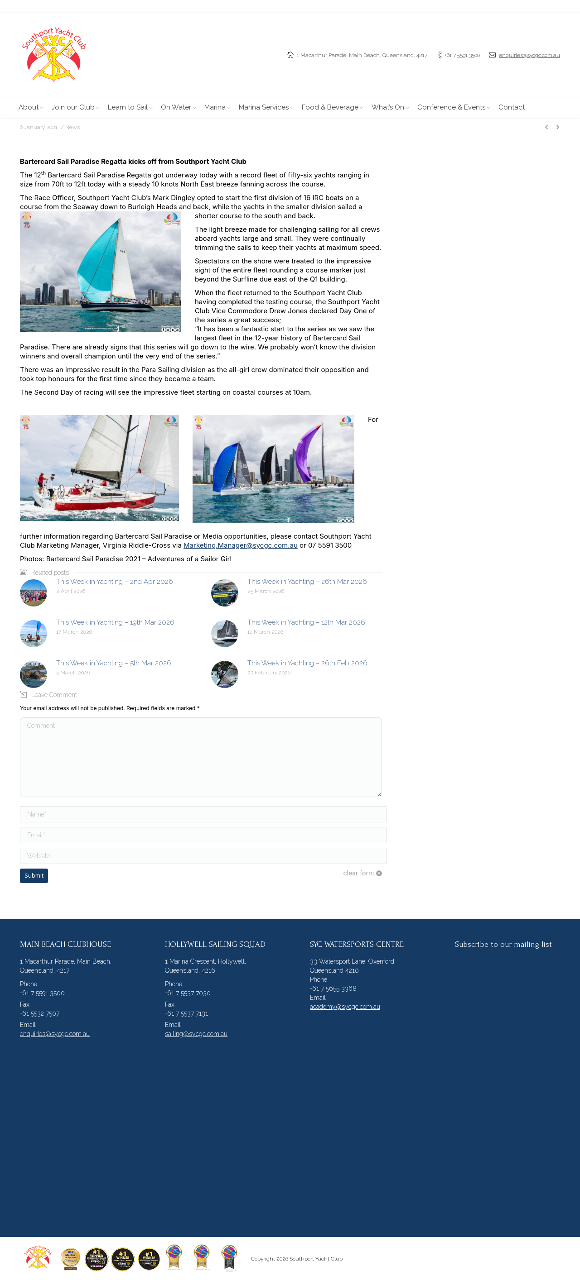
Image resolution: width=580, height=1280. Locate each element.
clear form (358, 873)
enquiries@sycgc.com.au (529, 55)
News (72, 127)
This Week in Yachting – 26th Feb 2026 (307, 663)
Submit (34, 875)
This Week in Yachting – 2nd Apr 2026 (114, 582)
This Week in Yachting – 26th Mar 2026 (307, 582)
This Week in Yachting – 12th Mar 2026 (306, 622)
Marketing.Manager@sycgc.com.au (241, 545)
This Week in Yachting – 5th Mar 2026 (113, 663)
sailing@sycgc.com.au (196, 1033)
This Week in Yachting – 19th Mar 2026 (115, 622)
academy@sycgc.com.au (345, 1006)
